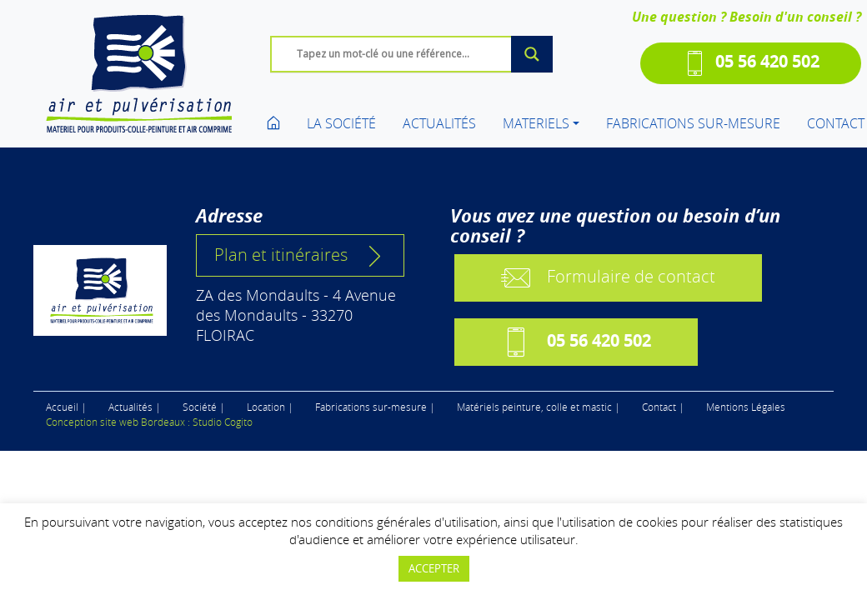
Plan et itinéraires (299, 255)
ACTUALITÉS (439, 123)
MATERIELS (536, 123)
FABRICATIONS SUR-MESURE (693, 123)
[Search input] (416, 53)
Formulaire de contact (608, 277)
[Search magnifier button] (532, 54)
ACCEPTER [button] (433, 568)
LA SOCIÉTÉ (341, 123)
